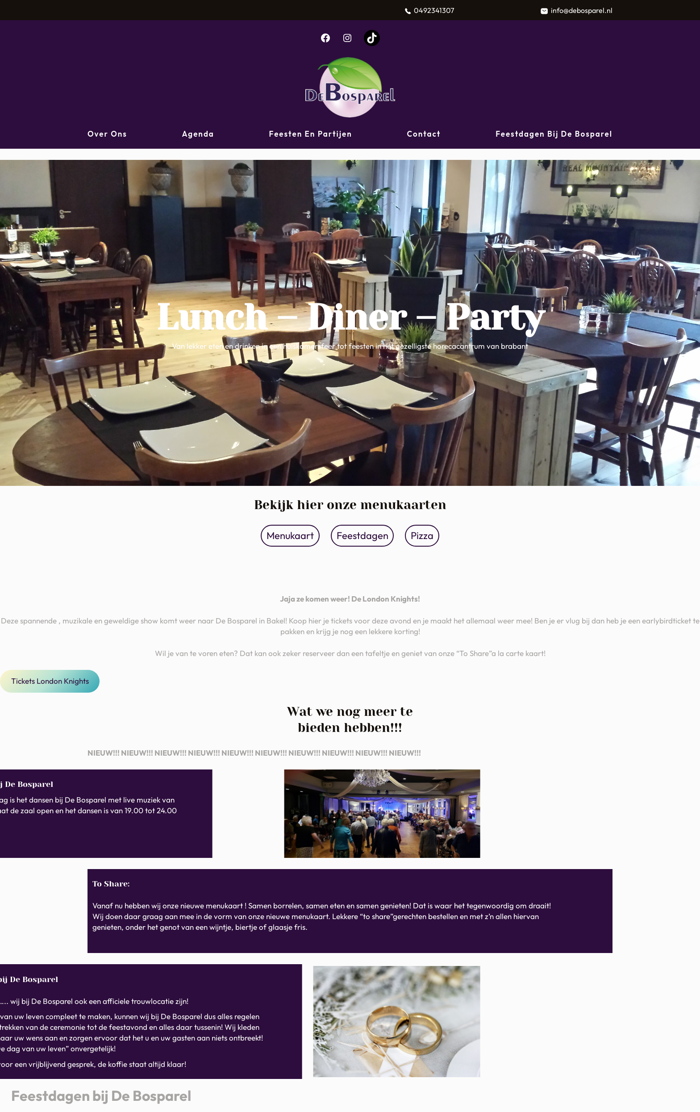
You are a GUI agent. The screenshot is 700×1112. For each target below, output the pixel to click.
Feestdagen (362, 535)
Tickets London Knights (50, 681)
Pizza (422, 535)
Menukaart (290, 535)
